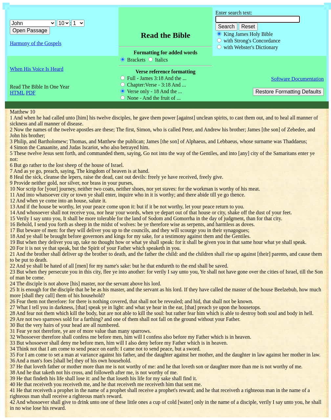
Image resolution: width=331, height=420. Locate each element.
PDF (30, 92)
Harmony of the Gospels (35, 43)
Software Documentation (297, 79)
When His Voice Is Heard (36, 69)
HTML (17, 92)
